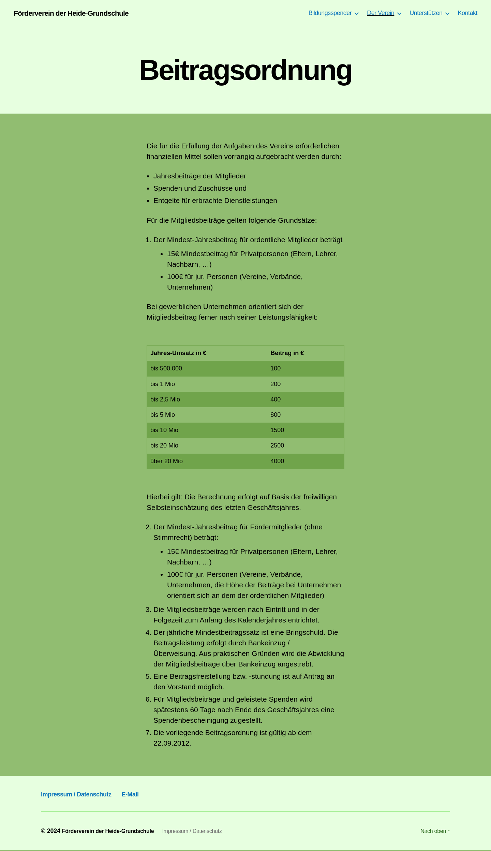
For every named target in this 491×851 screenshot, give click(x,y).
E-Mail (156, 794)
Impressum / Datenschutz (88, 794)
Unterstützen (426, 13)
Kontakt (467, 13)
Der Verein (380, 13)
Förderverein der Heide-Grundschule (79, 14)
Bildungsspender (330, 13)
